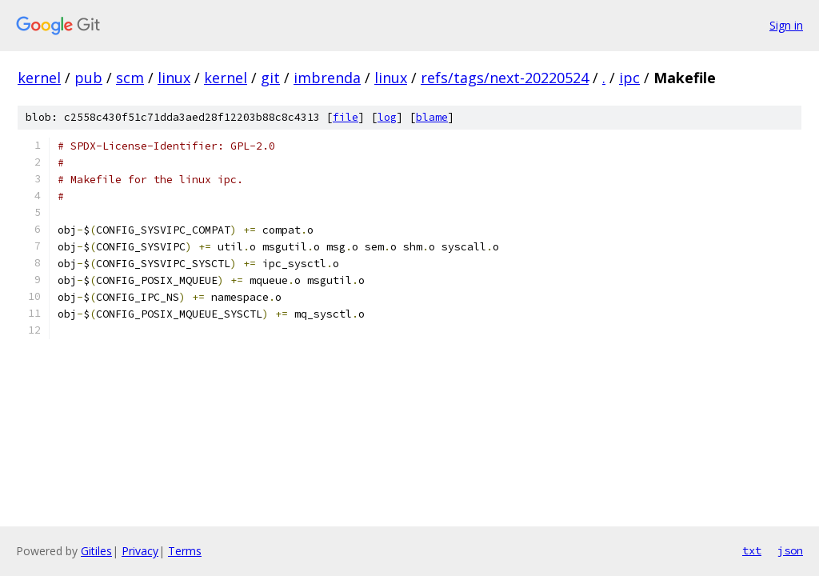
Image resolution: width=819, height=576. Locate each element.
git (270, 77)
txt (751, 550)
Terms (185, 550)
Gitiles (96, 550)
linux (174, 77)
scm (130, 77)
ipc (629, 77)
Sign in (786, 25)
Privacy (140, 550)
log (387, 117)
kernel (39, 77)
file (345, 117)
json (790, 550)
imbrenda (327, 77)
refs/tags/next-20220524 (505, 77)
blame (432, 117)
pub (88, 77)
